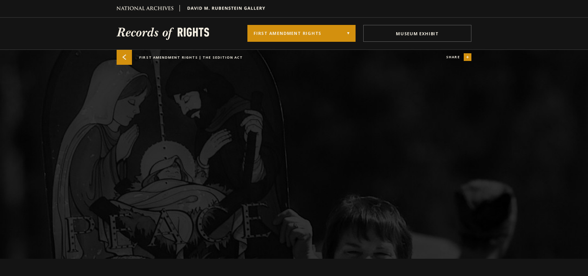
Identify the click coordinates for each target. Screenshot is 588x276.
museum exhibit (417, 33)
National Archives (148, 8)
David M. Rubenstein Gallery (223, 8)
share (458, 57)
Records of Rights (163, 33)
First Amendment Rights (180, 57)
